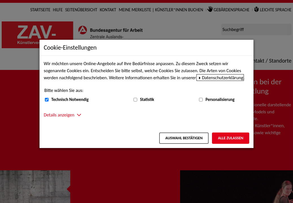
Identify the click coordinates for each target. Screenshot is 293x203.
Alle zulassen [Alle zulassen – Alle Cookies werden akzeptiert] (230, 138)
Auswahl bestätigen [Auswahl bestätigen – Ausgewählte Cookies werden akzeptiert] (183, 138)
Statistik (147, 99)
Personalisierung (220, 99)
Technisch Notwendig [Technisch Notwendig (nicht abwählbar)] (70, 99)
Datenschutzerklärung (222, 77)
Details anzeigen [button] (59, 115)
